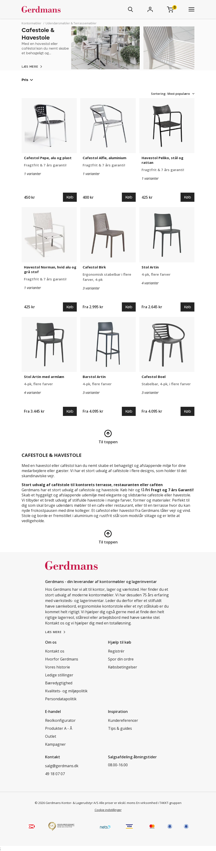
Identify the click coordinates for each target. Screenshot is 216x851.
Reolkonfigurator (60, 720)
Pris (27, 80)
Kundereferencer (123, 720)
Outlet (50, 736)
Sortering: (158, 94)
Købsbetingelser (122, 667)
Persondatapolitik (61, 698)
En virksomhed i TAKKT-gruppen (158, 803)
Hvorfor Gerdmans (61, 659)
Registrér (116, 651)
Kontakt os (54, 651)
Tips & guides (120, 728)
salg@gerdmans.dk (61, 765)
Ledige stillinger (59, 675)
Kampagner (55, 744)
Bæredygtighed (58, 683)
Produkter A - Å (58, 728)
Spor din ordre (121, 659)
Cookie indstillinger (108, 810)
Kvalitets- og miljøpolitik (66, 690)
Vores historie (57, 667)
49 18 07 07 (55, 773)
